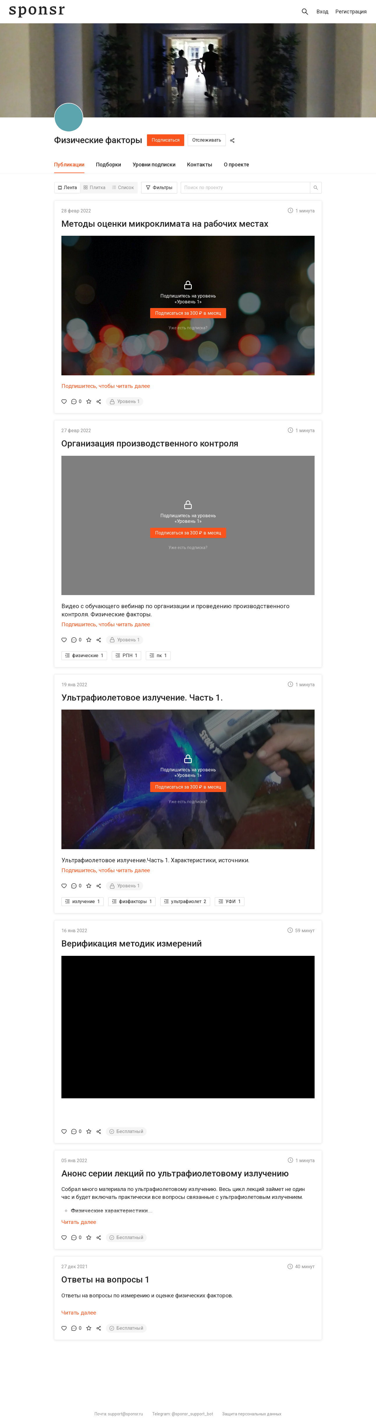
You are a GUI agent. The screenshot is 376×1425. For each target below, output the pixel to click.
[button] (188, 1038)
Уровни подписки (154, 164)
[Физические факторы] (68, 117)
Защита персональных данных (251, 1414)
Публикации (69, 164)
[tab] (69, 164)
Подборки (108, 164)
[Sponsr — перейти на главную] (37, 11)
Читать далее (78, 1222)
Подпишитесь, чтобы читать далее (105, 386)
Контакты (199, 164)
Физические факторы (98, 140)
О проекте (236, 164)
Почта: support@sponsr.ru (119, 1414)
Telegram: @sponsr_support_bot (182, 1414)
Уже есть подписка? (188, 328)
